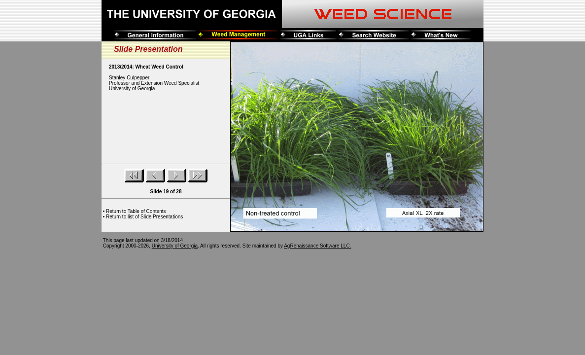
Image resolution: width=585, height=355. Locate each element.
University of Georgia (175, 245)
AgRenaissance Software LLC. (317, 245)
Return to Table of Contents (136, 211)
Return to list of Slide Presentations (144, 216)
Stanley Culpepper (129, 77)
